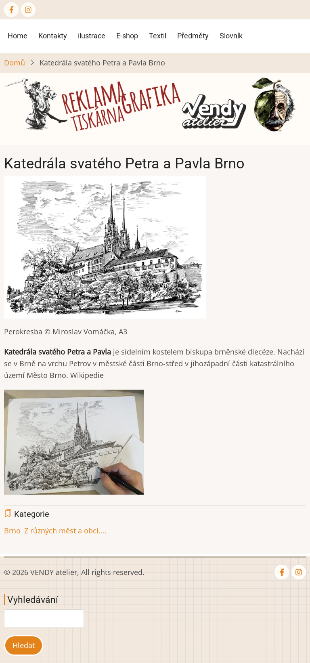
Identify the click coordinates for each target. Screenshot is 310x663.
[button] (105, 249)
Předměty (193, 35)
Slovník (231, 35)
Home (17, 35)
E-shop (127, 35)
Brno (12, 530)
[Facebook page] (11, 9)
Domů (14, 62)
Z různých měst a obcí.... (65, 530)
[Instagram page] (28, 9)
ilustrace (91, 35)
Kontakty (52, 35)
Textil (157, 35)
